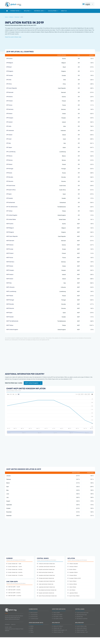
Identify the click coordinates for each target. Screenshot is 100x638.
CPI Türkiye (9, 211)
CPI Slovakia (9, 177)
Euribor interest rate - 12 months (14, 575)
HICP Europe (9, 249)
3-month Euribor (33, 616)
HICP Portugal (10, 300)
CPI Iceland (9, 122)
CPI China (9, 84)
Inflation (27, 10)
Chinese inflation (72, 575)
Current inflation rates (81, 626)
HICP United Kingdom (12, 329)
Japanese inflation (73, 593)
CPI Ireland (9, 134)
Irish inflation (71, 590)
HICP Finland (9, 253)
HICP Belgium (10, 228)
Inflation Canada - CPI (57, 632)
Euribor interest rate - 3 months (14, 569)
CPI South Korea (10, 185)
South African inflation (74, 595)
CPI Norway (9, 160)
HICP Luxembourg (11, 291)
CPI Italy (8, 143)
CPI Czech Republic (11, 88)
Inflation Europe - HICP (81, 630)
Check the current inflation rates (13, 37)
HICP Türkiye (9, 325)
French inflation (72, 581)
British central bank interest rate (45, 572)
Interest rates (15, 10)
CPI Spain (9, 194)
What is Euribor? (33, 612)
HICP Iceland (9, 274)
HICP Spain (9, 312)
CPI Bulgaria (9, 71)
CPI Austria (9, 58)
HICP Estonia (9, 244)
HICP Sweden (10, 316)
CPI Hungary (9, 117)
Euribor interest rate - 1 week (13, 563)
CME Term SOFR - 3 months (13, 589)
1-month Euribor (33, 614)
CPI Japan (9, 147)
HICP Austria (9, 223)
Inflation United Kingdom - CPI (59, 630)
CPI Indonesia (10, 130)
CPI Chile (8, 79)
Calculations (53, 10)
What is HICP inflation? (81, 628)
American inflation (73, 566)
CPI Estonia (9, 96)
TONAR (31, 632)
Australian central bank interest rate (46, 566)
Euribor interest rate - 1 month (14, 566)
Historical (17, 17)
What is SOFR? (56, 612)
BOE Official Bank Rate (81, 614)
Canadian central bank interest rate (46, 575)
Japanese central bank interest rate (46, 587)
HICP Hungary (10, 270)
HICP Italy (9, 283)
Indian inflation (72, 587)
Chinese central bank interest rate (45, 578)
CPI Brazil (9, 67)
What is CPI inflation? (57, 626)
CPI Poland (9, 164)
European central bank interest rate (46, 581)
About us (64, 10)
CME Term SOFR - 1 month (13, 586)
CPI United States (11, 219)
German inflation (72, 584)
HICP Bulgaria (10, 232)
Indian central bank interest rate (45, 584)
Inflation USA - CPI (57, 628)
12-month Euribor (33, 618)
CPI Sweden (9, 198)
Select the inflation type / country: (13, 383)
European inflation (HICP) (74, 578)
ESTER (31, 628)
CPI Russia (9, 172)
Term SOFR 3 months (57, 618)
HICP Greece (9, 266)
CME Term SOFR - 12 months (13, 595)
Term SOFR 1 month (57, 616)
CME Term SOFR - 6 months (13, 592)
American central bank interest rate (46, 563)
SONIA (31, 630)
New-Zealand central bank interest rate (46, 590)
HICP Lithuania (10, 287)
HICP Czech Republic (12, 236)
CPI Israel (8, 139)
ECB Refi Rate (79, 616)
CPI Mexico (9, 156)
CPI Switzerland (10, 202)
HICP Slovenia (10, 308)
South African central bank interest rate (47, 595)
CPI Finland (9, 100)
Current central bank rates (81, 612)
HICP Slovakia (10, 304)
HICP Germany (10, 261)
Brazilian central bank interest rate (45, 569)
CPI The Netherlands (11, 206)
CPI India (8, 126)
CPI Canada (9, 75)
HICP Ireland (9, 278)
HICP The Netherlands (12, 321)
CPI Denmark (9, 92)
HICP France (9, 257)
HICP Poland (9, 295)
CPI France (9, 105)
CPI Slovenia (9, 181)
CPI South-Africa (11, 189)
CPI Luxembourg (10, 151)
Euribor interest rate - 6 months (14, 572)
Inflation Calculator (73, 563)
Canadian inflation (73, 572)
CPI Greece (9, 113)
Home (6, 17)
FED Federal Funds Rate (81, 618)
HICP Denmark (10, 240)
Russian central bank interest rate (45, 593)
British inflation (72, 569)
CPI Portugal (9, 168)
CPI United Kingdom (11, 215)
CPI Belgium (9, 62)
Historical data (39, 10)
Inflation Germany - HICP (81, 632)
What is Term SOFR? (57, 614)
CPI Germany (9, 109)
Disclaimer (7, 624)
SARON (31, 626)
